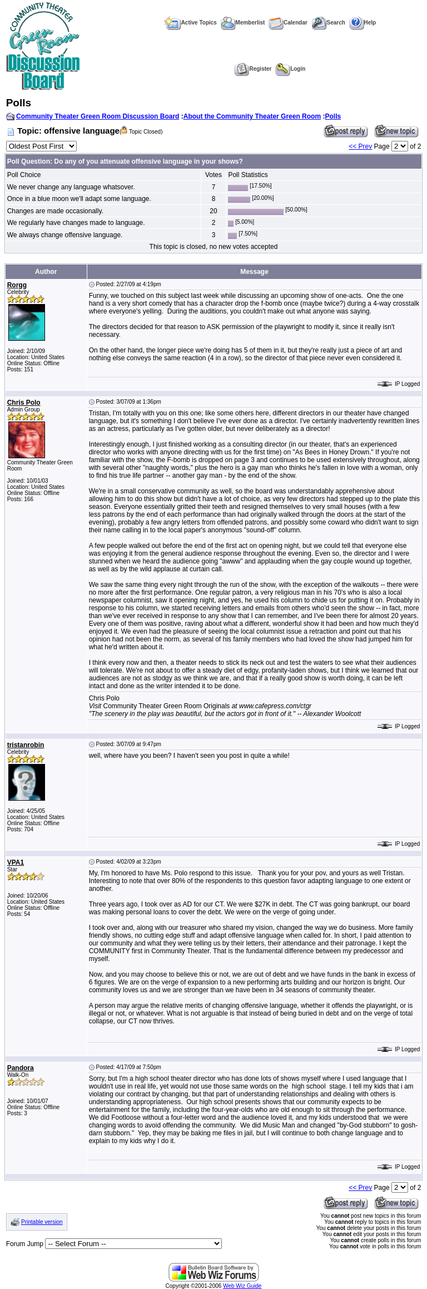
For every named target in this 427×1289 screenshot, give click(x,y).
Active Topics (190, 22)
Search (328, 22)
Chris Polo (24, 402)
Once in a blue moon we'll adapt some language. (79, 199)
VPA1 (15, 862)
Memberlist (243, 22)
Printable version (41, 1222)
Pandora (20, 1068)
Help (362, 22)
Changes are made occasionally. (55, 211)
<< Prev (360, 146)
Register (252, 69)
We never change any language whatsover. (71, 187)
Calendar (288, 22)
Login (290, 69)
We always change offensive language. (65, 235)
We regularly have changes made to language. (76, 223)
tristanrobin (25, 745)
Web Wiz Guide (242, 1286)
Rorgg (17, 285)
